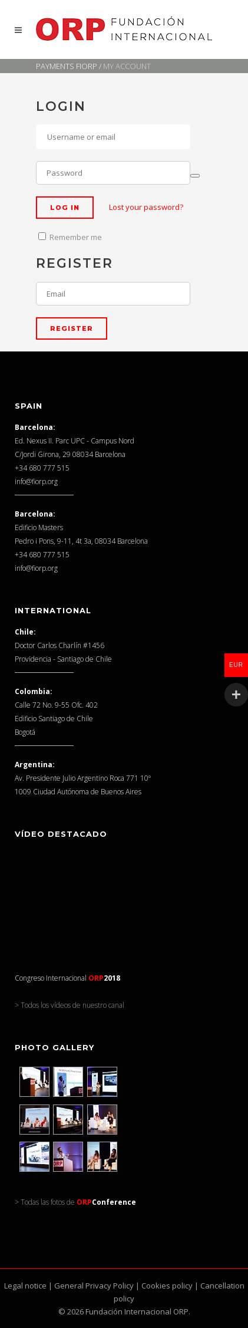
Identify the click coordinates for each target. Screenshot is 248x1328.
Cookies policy (167, 1285)
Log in (65, 207)
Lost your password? (146, 207)
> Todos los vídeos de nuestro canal (69, 1005)
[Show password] (195, 175)
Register (71, 328)
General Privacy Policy (94, 1285)
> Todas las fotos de (75, 1202)
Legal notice (25, 1285)
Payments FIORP (66, 66)
